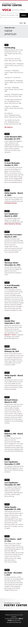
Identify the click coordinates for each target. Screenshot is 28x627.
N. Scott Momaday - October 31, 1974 (12, 164)
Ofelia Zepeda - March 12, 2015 (13, 377)
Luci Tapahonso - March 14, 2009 (11, 215)
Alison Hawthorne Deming (12, 224)
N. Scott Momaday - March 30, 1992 (12, 286)
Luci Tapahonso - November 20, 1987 (12, 484)
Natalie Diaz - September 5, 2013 (12, 322)
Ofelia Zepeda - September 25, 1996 (12, 508)
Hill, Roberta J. (8, 127)
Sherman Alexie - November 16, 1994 (12, 264)
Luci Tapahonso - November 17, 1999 (12, 463)
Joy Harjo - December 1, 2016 (13, 574)
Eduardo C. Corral (9, 334)
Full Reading (9, 48)
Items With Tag (9, 28)
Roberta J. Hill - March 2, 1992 (13, 435)
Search (23, 15)
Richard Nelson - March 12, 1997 (11, 401)
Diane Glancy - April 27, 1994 (12, 540)
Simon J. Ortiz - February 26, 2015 (11, 350)
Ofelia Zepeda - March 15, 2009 (13, 194)
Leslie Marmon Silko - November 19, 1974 (13, 138)
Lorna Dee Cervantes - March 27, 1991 (13, 236)
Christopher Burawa (10, 203)
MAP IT (21, 618)
